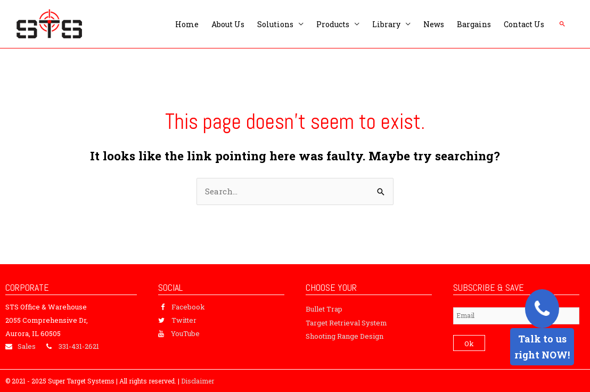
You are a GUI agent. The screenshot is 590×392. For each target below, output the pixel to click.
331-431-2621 (79, 346)
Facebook (188, 307)
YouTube (185, 333)
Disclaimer (197, 381)
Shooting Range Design (344, 336)
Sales (27, 346)
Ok (469, 343)
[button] (562, 24)
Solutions (275, 24)
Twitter (183, 320)
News (433, 24)
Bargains (474, 24)
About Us (227, 24)
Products (332, 24)
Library (386, 24)
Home (187, 24)
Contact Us (524, 24)
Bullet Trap (324, 309)
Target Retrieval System (346, 323)
